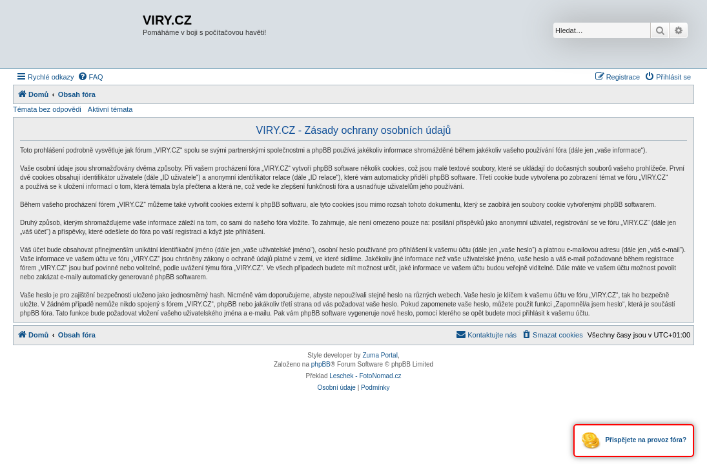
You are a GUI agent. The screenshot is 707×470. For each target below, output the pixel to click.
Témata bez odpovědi (47, 109)
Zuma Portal (379, 355)
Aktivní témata (110, 109)
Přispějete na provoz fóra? (633, 440)
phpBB (321, 364)
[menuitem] (90, 77)
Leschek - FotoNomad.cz (365, 375)
